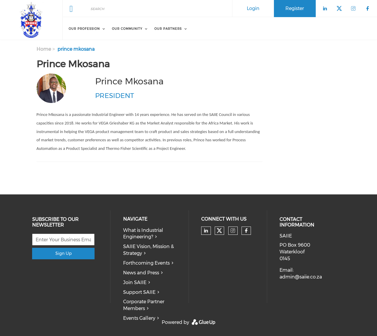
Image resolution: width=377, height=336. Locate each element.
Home (44, 49)
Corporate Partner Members (143, 305)
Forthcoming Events (146, 263)
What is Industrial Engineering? (143, 233)
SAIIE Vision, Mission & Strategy (148, 250)
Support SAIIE (139, 292)
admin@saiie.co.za (301, 277)
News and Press (141, 273)
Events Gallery (139, 318)
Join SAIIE (134, 282)
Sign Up (63, 253)
